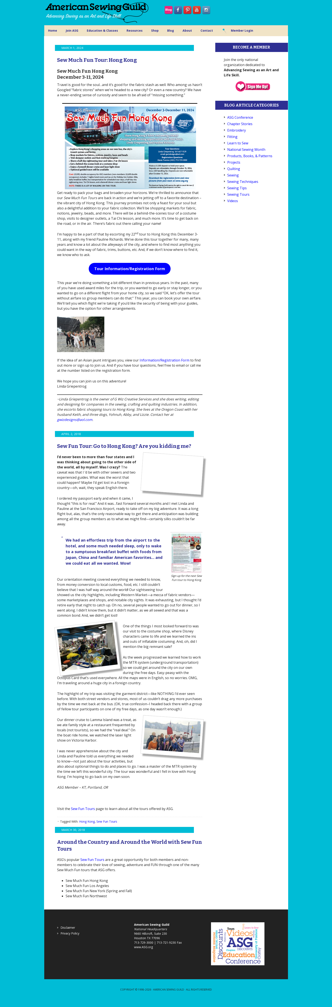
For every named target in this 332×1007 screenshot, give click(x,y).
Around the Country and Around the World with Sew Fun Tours (128, 851)
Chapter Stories (239, 123)
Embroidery (236, 130)
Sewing (233, 175)
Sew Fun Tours (83, 815)
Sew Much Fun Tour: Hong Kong (109, 59)
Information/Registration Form (164, 360)
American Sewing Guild (168, 996)
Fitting (232, 136)
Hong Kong (87, 828)
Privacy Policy (69, 940)
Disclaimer (67, 934)
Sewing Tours (238, 194)
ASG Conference (240, 117)
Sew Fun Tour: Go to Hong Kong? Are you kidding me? (123, 448)
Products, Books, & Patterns (249, 156)
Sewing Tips (237, 188)
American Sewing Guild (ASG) (97, 12)
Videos (232, 200)
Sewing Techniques (242, 181)
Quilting (233, 168)
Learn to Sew (237, 143)
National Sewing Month (246, 149)
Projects (233, 162)
